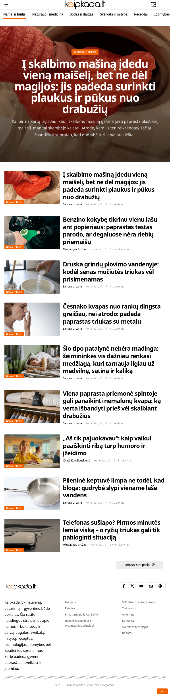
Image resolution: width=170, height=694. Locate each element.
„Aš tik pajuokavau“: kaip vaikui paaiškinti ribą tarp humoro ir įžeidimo (107, 445)
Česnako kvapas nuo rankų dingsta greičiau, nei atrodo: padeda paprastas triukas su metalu (111, 313)
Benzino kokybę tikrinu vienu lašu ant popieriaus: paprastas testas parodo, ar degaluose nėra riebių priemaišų (110, 230)
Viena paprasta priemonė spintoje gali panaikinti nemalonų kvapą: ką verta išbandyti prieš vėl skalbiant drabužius (112, 404)
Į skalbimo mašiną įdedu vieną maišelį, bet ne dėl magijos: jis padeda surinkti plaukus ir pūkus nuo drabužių (84, 86)
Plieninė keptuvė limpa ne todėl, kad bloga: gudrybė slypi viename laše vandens (113, 487)
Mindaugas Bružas (74, 249)
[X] (132, 586)
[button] (8, 4)
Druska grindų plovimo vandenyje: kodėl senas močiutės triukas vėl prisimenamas (111, 271)
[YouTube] (141, 586)
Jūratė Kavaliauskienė (76, 460)
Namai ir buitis (85, 52)
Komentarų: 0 (94, 204)
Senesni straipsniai (137, 565)
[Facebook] (124, 586)
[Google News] (151, 586)
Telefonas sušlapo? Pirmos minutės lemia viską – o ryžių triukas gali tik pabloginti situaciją (111, 530)
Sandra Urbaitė (72, 204)
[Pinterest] (160, 586)
